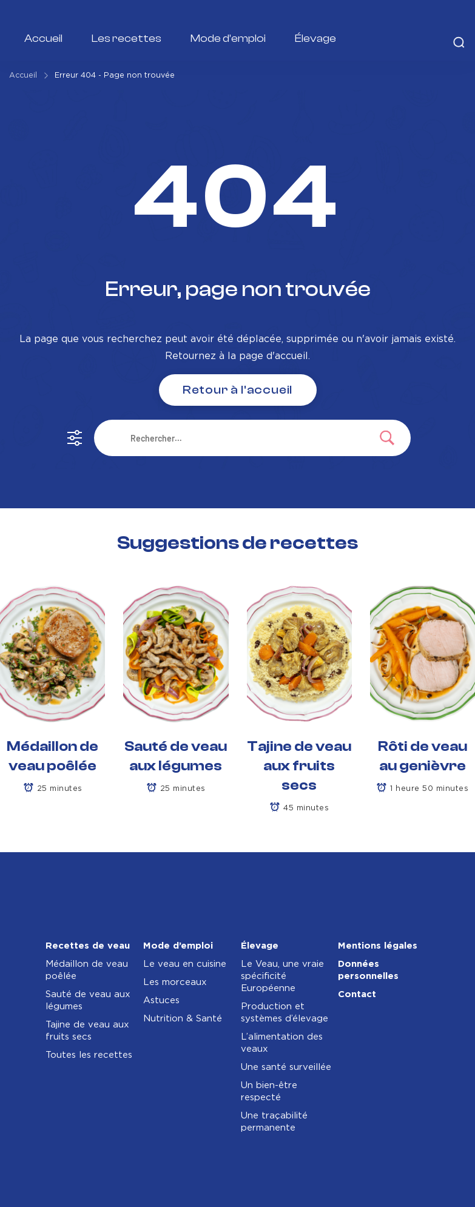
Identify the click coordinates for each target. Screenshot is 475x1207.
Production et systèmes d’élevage (284, 1012)
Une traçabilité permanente (274, 1121)
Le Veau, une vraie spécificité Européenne (282, 976)
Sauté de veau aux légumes (87, 1000)
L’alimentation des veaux (282, 1043)
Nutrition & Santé (182, 1018)
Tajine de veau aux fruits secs (299, 765)
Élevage (315, 38)
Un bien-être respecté (269, 1091)
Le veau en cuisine (184, 964)
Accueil (43, 38)
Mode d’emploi (228, 38)
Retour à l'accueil (237, 390)
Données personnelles (368, 970)
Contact (357, 994)
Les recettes (126, 38)
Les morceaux (175, 982)
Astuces (161, 1000)
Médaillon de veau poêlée (86, 970)
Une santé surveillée (286, 1067)
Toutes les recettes (88, 1055)
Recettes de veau (87, 945)
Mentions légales (377, 945)
